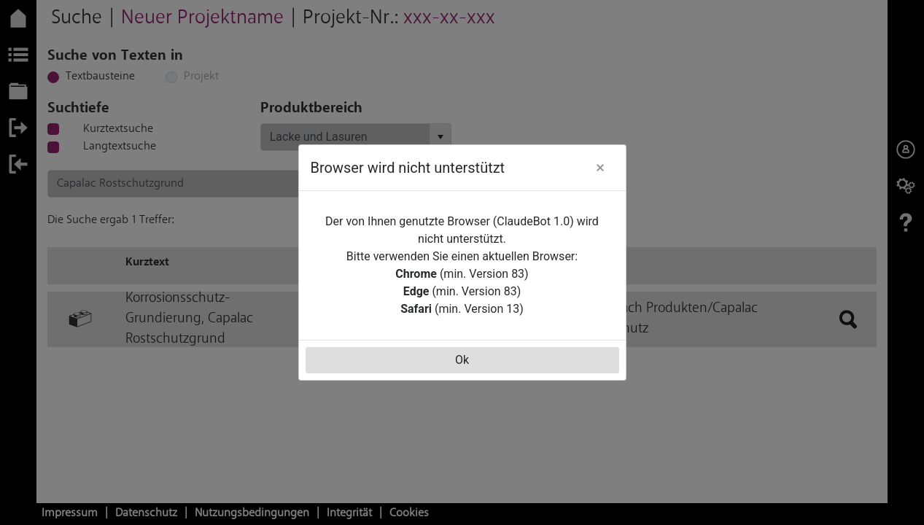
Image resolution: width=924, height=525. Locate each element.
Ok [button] (462, 360)
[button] (600, 168)
